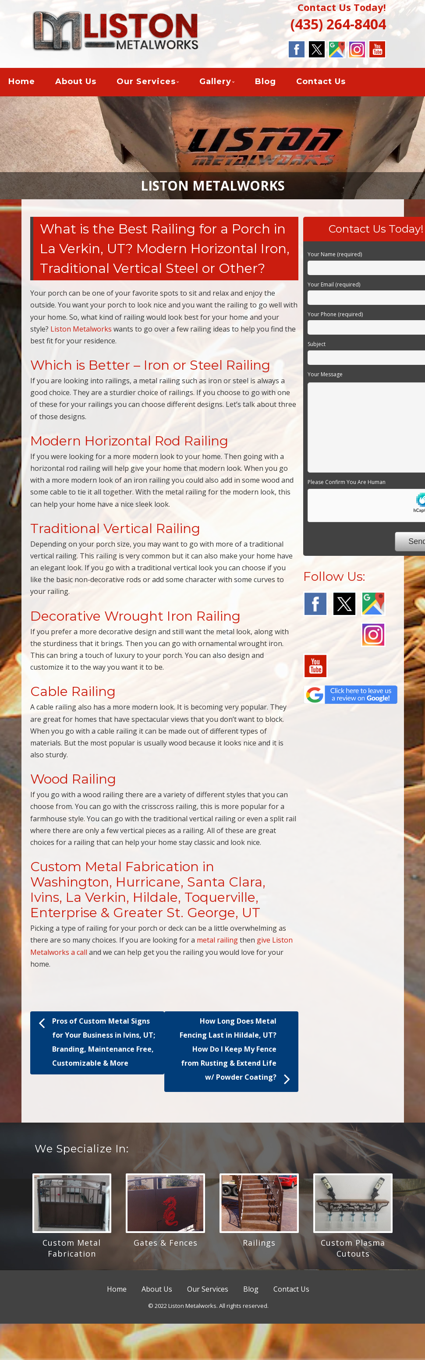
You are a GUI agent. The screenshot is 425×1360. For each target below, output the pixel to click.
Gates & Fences (166, 1244)
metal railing (217, 942)
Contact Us (321, 83)
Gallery (215, 83)
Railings (259, 1244)
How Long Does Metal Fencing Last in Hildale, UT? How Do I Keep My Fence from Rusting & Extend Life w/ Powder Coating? (235, 1053)
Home (21, 83)
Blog (265, 83)
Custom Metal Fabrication (71, 1250)
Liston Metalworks (81, 331)
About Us (75, 83)
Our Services (146, 83)
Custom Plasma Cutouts (353, 1250)
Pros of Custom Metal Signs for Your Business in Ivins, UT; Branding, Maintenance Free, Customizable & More (97, 1043)
